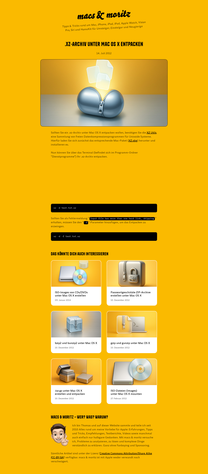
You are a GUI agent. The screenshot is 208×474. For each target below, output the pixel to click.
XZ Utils (151, 132)
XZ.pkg (133, 140)
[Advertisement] (104, 181)
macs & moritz (103, 15)
